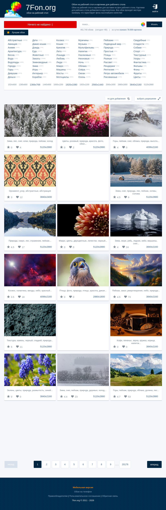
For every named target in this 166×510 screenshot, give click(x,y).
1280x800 (23, 85)
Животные (38, 55)
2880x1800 (122, 85)
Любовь (60, 58)
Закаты (36, 58)
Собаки (138, 47)
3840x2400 (46, 197)
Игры (35, 69)
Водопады (13, 62)
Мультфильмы (86, 47)
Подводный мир (112, 44)
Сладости (139, 44)
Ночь (81, 62)
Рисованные (110, 77)
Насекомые (84, 55)
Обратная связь (110, 496)
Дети (35, 40)
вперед (154, 464)
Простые (108, 51)
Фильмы (138, 66)
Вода (10, 58)
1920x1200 (84, 85)
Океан (81, 73)
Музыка (82, 44)
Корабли (37, 77)
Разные (108, 58)
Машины (61, 69)
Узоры (137, 58)
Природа (108, 47)
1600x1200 (58, 85)
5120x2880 (148, 85)
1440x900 (47, 85)
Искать (154, 24)
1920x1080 (71, 84)
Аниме (11, 47)
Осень (81, 77)
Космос (60, 40)
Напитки (82, 51)
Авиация (12, 44)
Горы (10, 69)
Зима (35, 66)
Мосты (60, 73)
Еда (34, 51)
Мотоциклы (62, 77)
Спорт (137, 51)
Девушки (12, 73)
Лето (58, 51)
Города (12, 66)
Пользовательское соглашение (84, 496)
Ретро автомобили (114, 73)
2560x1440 (97, 84)
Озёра (81, 69)
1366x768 (35, 84)
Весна (11, 55)
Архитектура (15, 51)
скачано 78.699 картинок (131, 30)
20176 (125, 464)
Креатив (60, 47)
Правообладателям (57, 496)
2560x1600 (110, 85)
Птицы (107, 55)
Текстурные (140, 55)
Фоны (137, 69)
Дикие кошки (39, 44)
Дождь (36, 47)
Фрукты (138, 73)
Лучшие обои (15, 32)
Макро (59, 66)
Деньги (11, 77)
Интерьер (37, 73)
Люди (59, 62)
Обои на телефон (83, 492)
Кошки (59, 44)
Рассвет (108, 62)
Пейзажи (108, 40)
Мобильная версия (83, 487)
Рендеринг (109, 66)
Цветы (137, 77)
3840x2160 (136, 84)
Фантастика (140, 62)
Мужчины (83, 40)
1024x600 (12, 85)
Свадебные (140, 40)
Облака (82, 66)
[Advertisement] (83, 177)
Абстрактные (15, 40)
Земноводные (40, 62)
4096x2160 (152, 147)
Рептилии (109, 69)
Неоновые (84, 58)
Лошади (60, 55)
